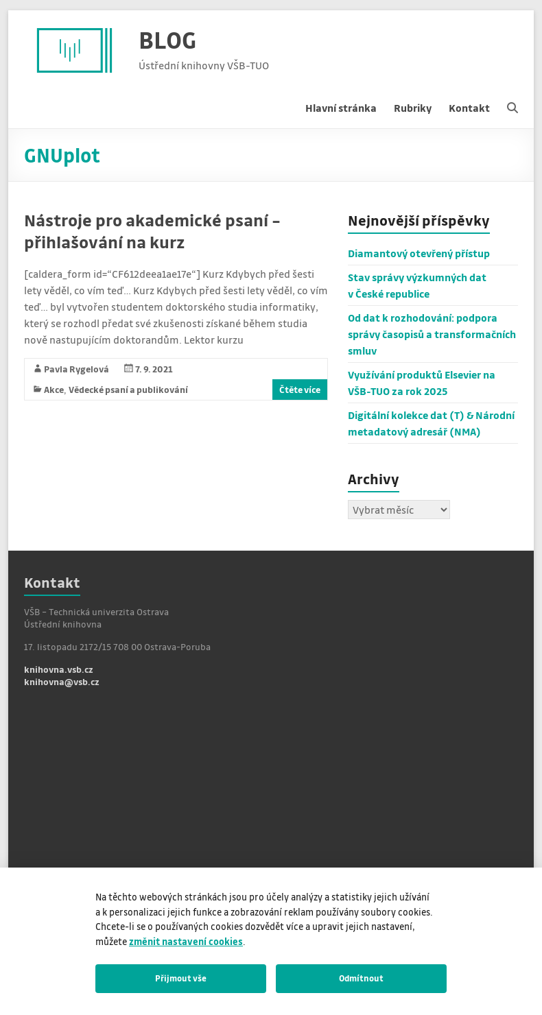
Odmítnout (361, 977)
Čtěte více (299, 389)
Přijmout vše (181, 977)
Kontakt (469, 108)
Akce (54, 389)
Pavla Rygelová (76, 368)
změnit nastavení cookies (186, 941)
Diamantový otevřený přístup (419, 253)
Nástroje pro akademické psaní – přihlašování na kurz (152, 230)
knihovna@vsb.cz (61, 681)
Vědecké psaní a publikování (128, 389)
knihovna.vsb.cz (58, 669)
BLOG (167, 39)
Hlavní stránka (341, 108)
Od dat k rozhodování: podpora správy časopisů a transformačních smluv (432, 334)
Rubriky (413, 108)
